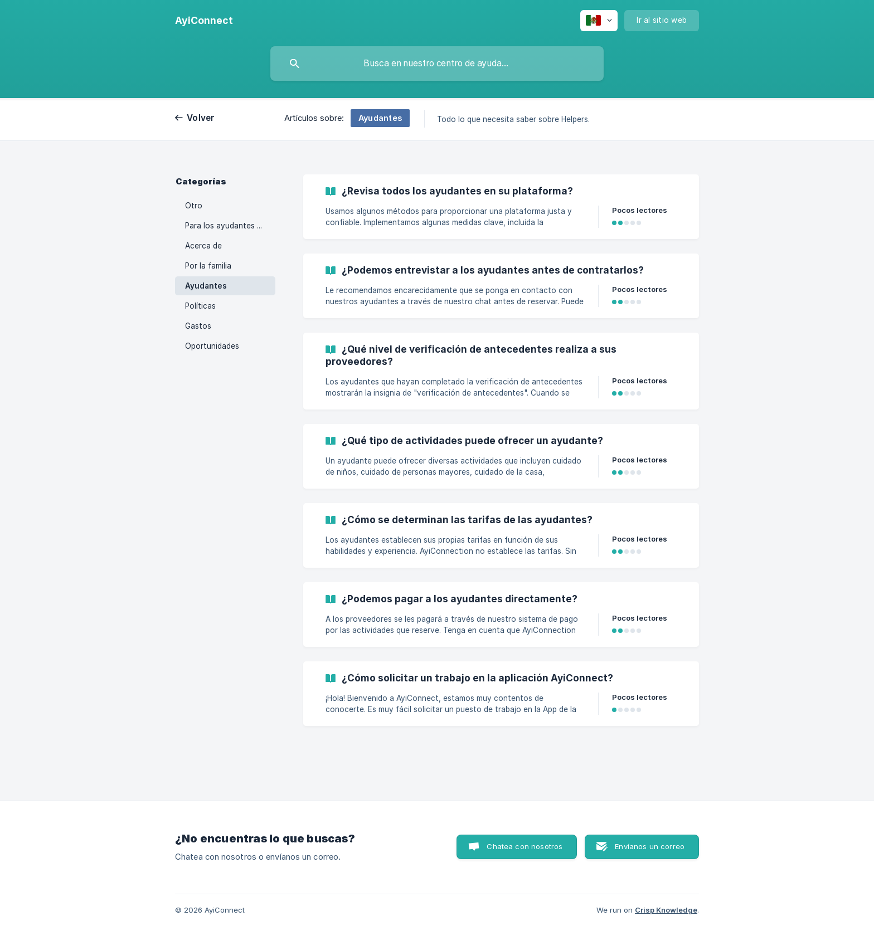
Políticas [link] (200, 305)
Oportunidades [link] (212, 346)
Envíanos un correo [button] (649, 846)
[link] (501, 206)
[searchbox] (437, 63)
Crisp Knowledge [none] (666, 909)
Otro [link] (193, 205)
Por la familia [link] (208, 265)
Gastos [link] (198, 325)
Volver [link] (201, 118)
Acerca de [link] (203, 245)
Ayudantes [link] (206, 285)
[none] (204, 20)
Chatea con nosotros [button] (524, 846)
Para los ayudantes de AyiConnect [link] (230, 225)
